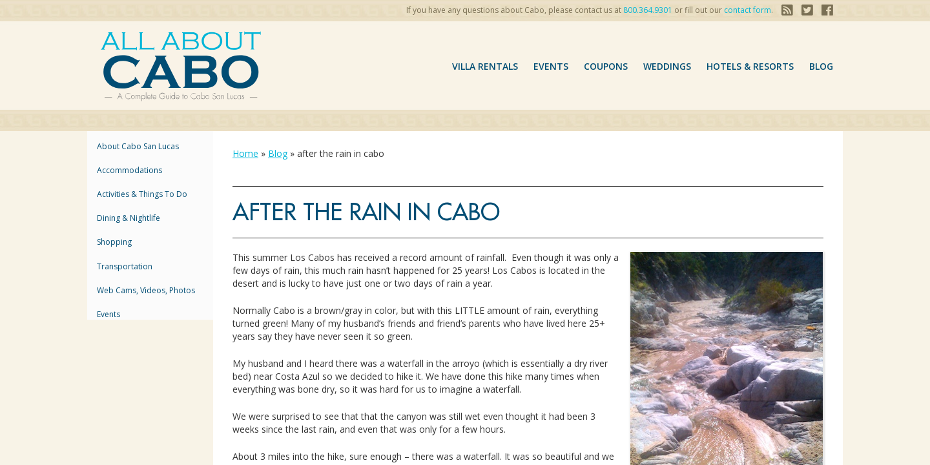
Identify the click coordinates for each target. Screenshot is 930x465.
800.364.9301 (647, 10)
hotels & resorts (750, 66)
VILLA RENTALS (485, 66)
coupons (606, 66)
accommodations (129, 170)
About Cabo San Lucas (138, 146)
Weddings (667, 66)
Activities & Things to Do (142, 194)
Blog (821, 66)
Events (550, 66)
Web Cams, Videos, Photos (146, 290)
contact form (747, 10)
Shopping (114, 241)
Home (245, 153)
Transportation (124, 266)
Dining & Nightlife (128, 217)
